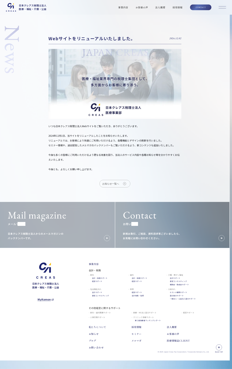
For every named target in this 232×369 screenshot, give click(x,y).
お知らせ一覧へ (114, 183)
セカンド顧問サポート (178, 292)
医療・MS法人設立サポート (145, 312)
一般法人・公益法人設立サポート (183, 299)
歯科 (132, 275)
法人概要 (160, 7)
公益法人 (172, 289)
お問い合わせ (96, 347)
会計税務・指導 (138, 295)
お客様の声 (141, 7)
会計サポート (175, 278)
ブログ (92, 340)
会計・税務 (95, 270)
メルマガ (136, 340)
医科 (92, 275)
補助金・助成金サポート (179, 284)
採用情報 (178, 7)
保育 (132, 289)
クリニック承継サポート (143, 317)
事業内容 (123, 7)
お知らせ (94, 334)
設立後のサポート (177, 295)
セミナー (136, 334)
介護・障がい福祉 (175, 275)
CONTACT (201, 7)
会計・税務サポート (100, 278)
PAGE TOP (219, 348)
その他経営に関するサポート (105, 308)
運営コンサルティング (178, 281)
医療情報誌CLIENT (178, 340)
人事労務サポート (97, 317)
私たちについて (97, 327)
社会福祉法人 (96, 289)
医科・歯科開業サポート (100, 312)
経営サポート (97, 281)
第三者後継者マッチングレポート (148, 320)
